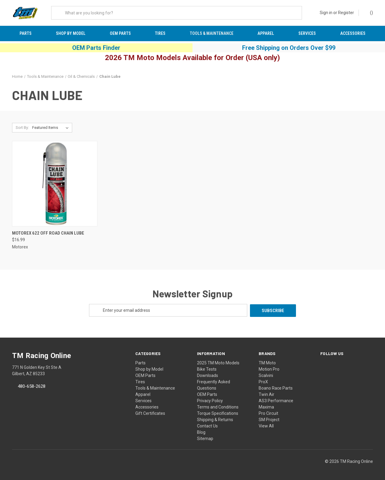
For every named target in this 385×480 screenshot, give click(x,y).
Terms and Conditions (218, 406)
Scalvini (266, 375)
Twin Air (266, 394)
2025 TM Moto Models (218, 362)
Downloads (207, 375)
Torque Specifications (217, 413)
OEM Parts (120, 33)
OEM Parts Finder (96, 47)
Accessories (352, 33)
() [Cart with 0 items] (368, 12)
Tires (160, 33)
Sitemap (205, 438)
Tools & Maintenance (211, 33)
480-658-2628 (31, 386)
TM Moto (267, 362)
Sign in (326, 12)
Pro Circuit (268, 413)
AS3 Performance (276, 400)
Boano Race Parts (276, 387)
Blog (201, 432)
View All (266, 425)
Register (346, 12)
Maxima (266, 406)
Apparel (265, 33)
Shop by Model (70, 33)
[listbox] (51, 127)
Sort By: (22, 128)
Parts (26, 33)
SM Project (269, 419)
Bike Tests (207, 368)
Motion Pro (269, 368)
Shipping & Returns (215, 419)
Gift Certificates (150, 413)
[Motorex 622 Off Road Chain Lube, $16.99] (54, 184)
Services (307, 33)
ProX (263, 381)
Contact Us (207, 425)
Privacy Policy (210, 400)
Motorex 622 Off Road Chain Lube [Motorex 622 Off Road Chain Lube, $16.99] (48, 233)
